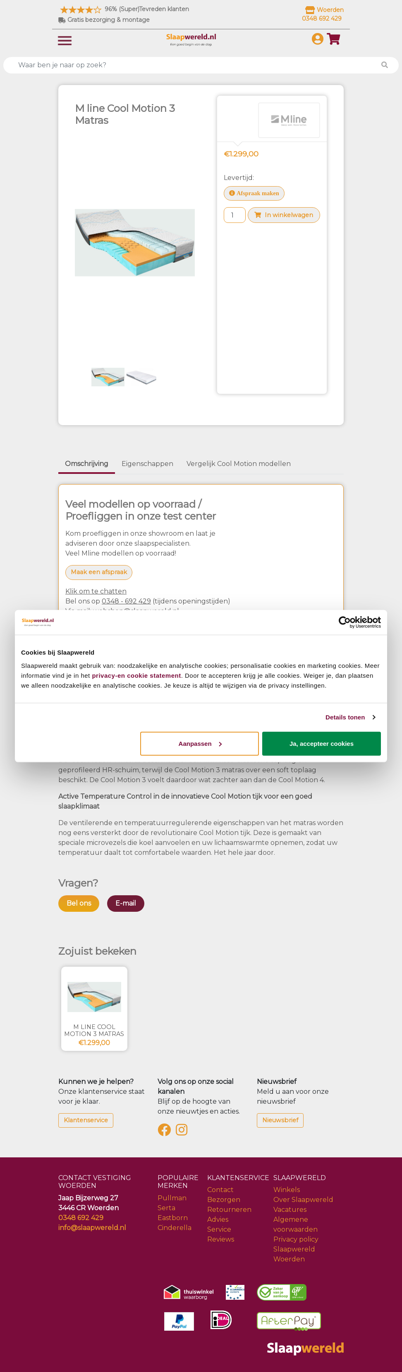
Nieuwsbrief (280, 1120)
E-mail (125, 903)
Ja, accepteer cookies (322, 743)
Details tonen (345, 717)
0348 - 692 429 (126, 601)
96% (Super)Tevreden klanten (123, 9)
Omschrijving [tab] (86, 464)
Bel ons (79, 903)
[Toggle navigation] (64, 39)
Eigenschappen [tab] (147, 464)
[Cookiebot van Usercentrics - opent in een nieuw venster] (345, 622)
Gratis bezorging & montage (104, 20)
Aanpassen (200, 743)
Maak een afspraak (99, 572)
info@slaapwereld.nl (92, 1228)
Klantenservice (86, 1120)
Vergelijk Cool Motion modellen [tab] (239, 464)
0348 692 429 (80, 1218)
